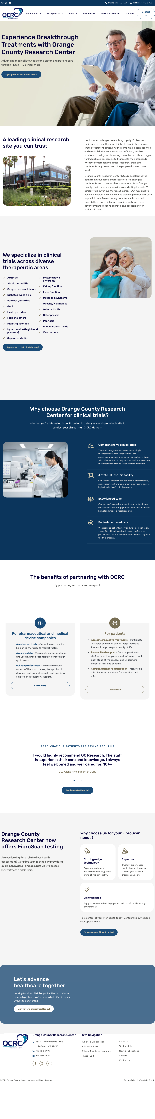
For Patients (33, 13)
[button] (74, 786)
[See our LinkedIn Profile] (10, 3)
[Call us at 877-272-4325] (142, 2)
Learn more (40, 686)
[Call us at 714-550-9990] (116, 2)
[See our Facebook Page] (2, 3)
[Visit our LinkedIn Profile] (49, 1071)
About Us (72, 13)
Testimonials (89, 13)
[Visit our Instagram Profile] (42, 1071)
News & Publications (111, 13)
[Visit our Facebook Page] (35, 1071)
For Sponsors (55, 13)
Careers (130, 13)
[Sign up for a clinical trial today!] (22, 74)
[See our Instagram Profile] (6, 3)
